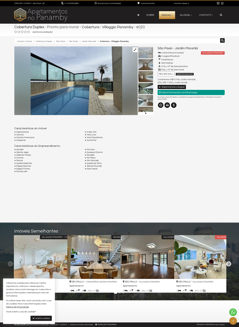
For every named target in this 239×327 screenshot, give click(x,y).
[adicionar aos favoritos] (62, 288)
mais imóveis (204, 130)
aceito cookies (41, 318)
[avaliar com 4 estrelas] (25, 31)
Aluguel (186, 15)
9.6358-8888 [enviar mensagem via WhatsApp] (71, 3)
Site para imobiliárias (205, 324)
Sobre (150, 15)
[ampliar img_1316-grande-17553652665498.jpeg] (68, 81)
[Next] (228, 263)
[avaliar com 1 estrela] (15, 31)
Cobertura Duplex (29, 27)
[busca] (221, 15)
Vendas (167, 15)
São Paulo (165, 48)
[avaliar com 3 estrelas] (22, 31)
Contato (206, 15)
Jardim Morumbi (186, 48)
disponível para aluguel (172, 87)
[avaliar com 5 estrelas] (28, 31)
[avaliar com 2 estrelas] (19, 31)
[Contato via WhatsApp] (233, 312)
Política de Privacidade (107, 325)
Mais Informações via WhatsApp (178, 92)
